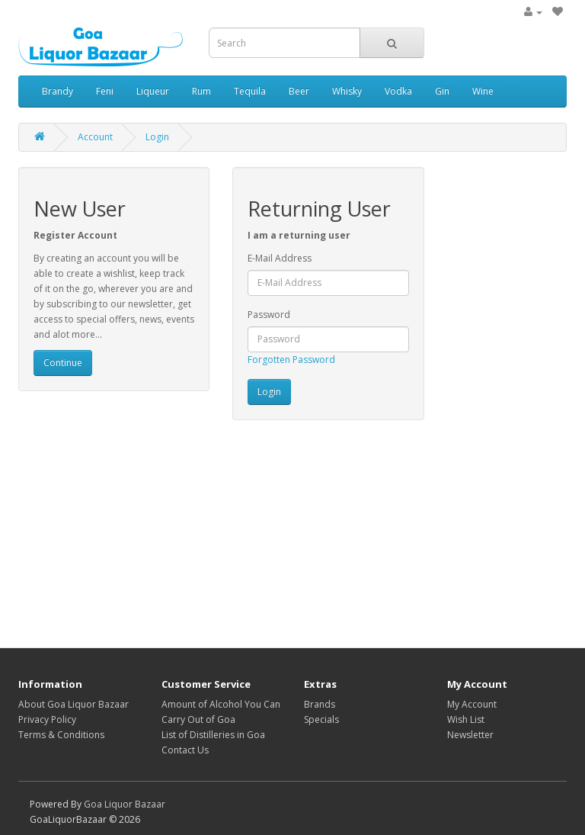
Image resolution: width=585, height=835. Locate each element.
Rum (201, 91)
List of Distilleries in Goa (213, 734)
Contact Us (185, 749)
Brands (319, 704)
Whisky (347, 91)
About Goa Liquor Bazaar (73, 704)
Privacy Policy (47, 719)
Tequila (250, 91)
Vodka (398, 91)
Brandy (57, 91)
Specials (321, 719)
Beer (299, 91)
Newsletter (470, 734)
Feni (104, 91)
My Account (472, 704)
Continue (62, 362)
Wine (483, 91)
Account (95, 136)
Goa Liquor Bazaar (124, 804)
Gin (442, 91)
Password (269, 314)
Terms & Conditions (61, 734)
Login (157, 136)
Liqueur (152, 91)
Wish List (465, 719)
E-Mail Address (280, 258)
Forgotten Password (291, 359)
